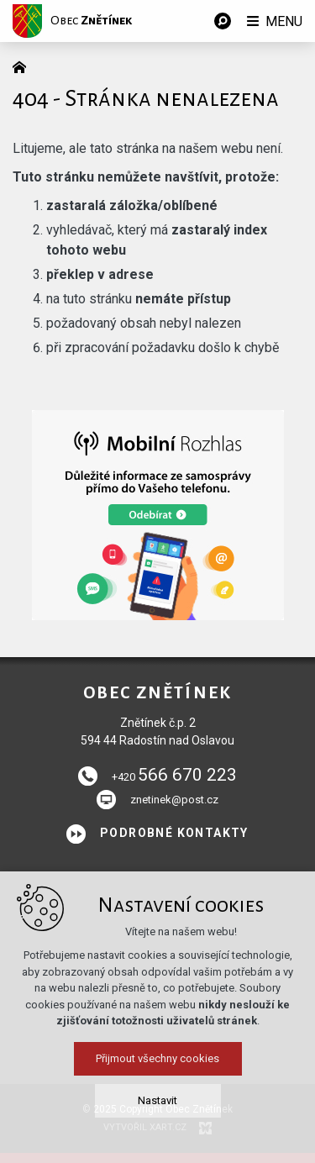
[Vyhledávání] (222, 21)
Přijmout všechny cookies (157, 1076)
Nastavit (157, 1118)
